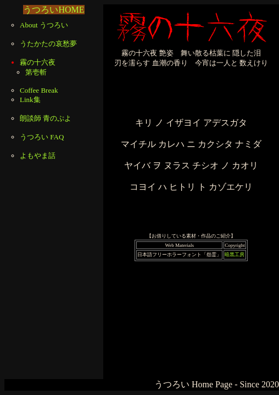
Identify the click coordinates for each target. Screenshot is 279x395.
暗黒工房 (234, 254)
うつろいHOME (53, 9)
